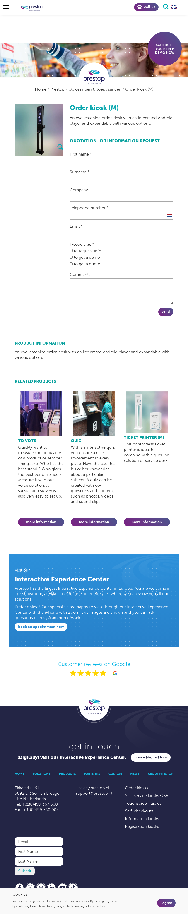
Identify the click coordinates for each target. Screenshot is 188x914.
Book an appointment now (41, 627)
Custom (115, 773)
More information (41, 522)
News (135, 773)
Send (166, 312)
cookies (84, 901)
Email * (76, 226)
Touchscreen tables (143, 803)
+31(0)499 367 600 (40, 804)
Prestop (58, 89)
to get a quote (85, 264)
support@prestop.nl (94, 793)
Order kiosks (136, 788)
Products (67, 773)
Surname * (79, 172)
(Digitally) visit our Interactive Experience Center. (71, 757)
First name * (81, 154)
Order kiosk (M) (139, 89)
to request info (85, 251)
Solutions (42, 773)
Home (41, 89)
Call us (146, 7)
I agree (166, 903)
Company (79, 190)
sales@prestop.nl (94, 788)
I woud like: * (82, 244)
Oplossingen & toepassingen (95, 89)
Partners (92, 773)
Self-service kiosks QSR (146, 795)
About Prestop (160, 773)
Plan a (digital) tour (150, 757)
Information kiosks (142, 818)
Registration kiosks (142, 826)
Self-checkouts (139, 811)
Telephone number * (89, 208)
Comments (80, 274)
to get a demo (85, 257)
